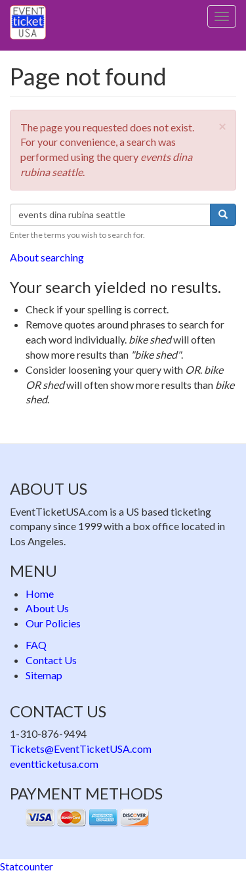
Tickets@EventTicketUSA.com (81, 748)
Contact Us (51, 660)
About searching (47, 257)
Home (40, 593)
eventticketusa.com (54, 763)
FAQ (36, 645)
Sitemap (44, 675)
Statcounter (26, 866)
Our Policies (53, 623)
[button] (222, 126)
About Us (47, 608)
